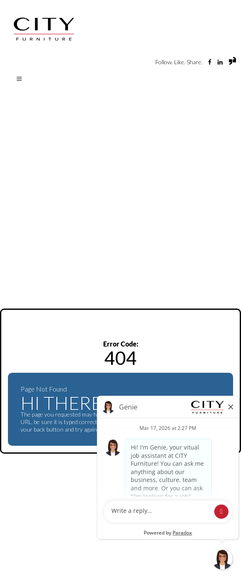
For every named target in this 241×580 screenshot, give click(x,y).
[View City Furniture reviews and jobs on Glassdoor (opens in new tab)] (232, 62)
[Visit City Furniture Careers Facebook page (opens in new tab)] (210, 61)
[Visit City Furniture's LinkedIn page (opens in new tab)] (221, 61)
